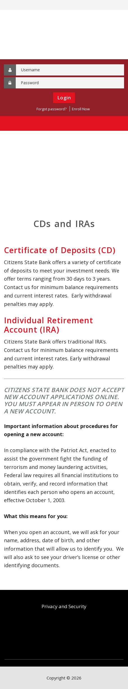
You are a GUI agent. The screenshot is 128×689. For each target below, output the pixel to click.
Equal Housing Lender (80, 635)
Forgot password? (51, 109)
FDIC (51, 635)
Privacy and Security (64, 606)
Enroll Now (81, 109)
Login (64, 97)
